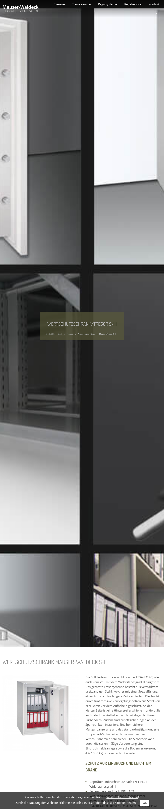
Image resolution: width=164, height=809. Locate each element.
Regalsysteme (107, 4)
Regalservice (132, 4)
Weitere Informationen (122, 797)
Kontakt (154, 4)
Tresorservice (81, 4)
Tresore (59, 4)
